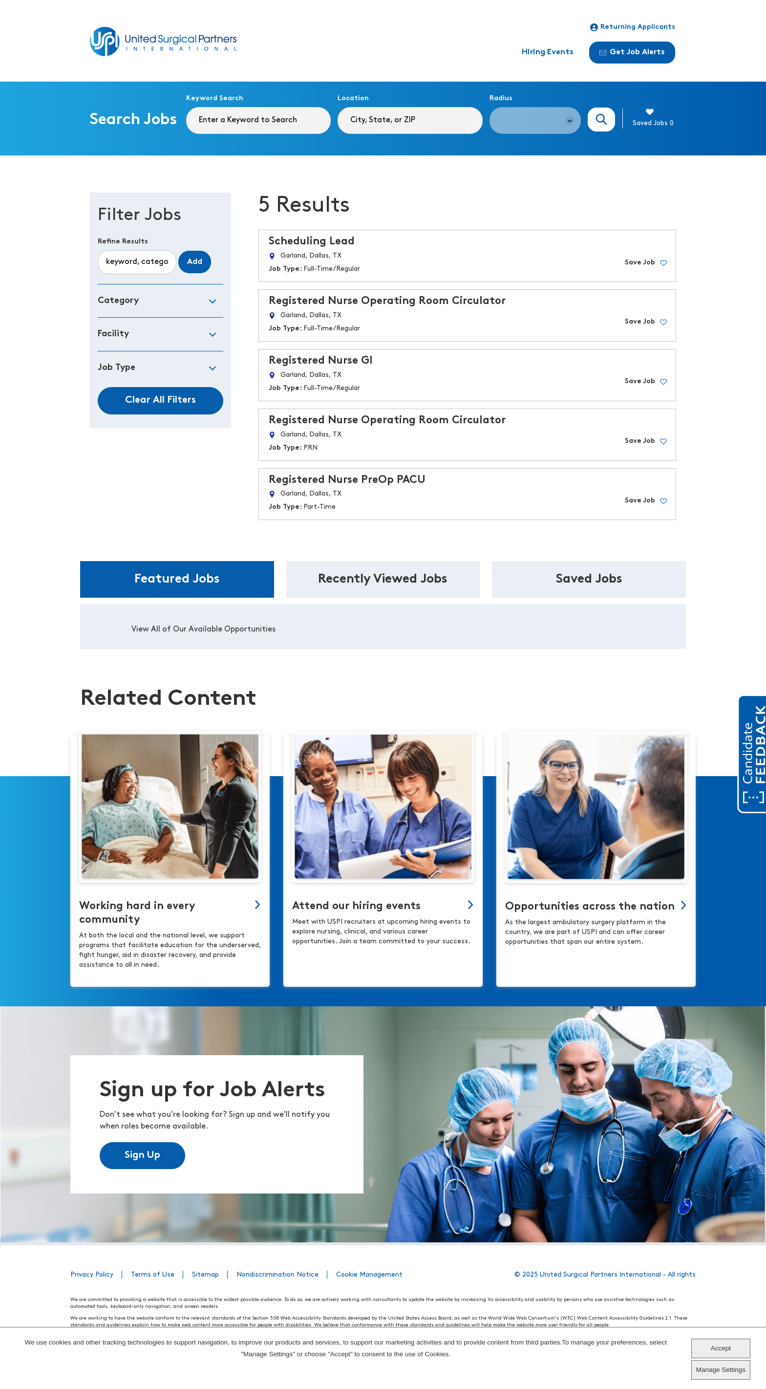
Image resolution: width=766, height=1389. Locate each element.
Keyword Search (214, 98)
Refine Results (123, 241)
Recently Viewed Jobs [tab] (382, 579)
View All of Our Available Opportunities (203, 629)
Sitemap (205, 1275)
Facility (113, 334)
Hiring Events (548, 52)
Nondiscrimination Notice (277, 1275)
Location (353, 98)
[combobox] (410, 120)
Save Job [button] (640, 262)
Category (118, 300)
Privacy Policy (91, 1275)
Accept (721, 1348)
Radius (500, 98)
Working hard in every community (137, 913)
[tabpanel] (383, 626)
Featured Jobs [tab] (177, 579)
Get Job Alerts (632, 52)
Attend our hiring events (356, 906)
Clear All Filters (160, 400)
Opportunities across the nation (590, 906)
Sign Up (142, 1155)
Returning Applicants (632, 27)
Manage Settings (720, 1369)
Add (194, 262)
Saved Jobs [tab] (589, 579)
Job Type (116, 367)
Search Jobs (601, 119)
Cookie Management (369, 1275)
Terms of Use (152, 1275)
